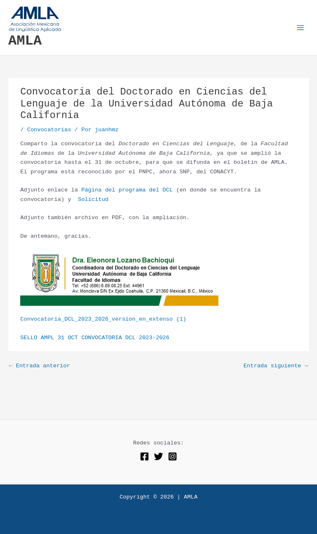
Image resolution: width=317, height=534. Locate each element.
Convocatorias (49, 130)
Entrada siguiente (276, 366)
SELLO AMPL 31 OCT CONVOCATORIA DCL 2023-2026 (94, 338)
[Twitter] (158, 456)
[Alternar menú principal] (300, 27)
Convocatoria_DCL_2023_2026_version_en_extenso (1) (103, 319)
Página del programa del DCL (127, 190)
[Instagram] (172, 456)
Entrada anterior (39, 366)
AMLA (25, 41)
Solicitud (92, 199)
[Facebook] (144, 456)
